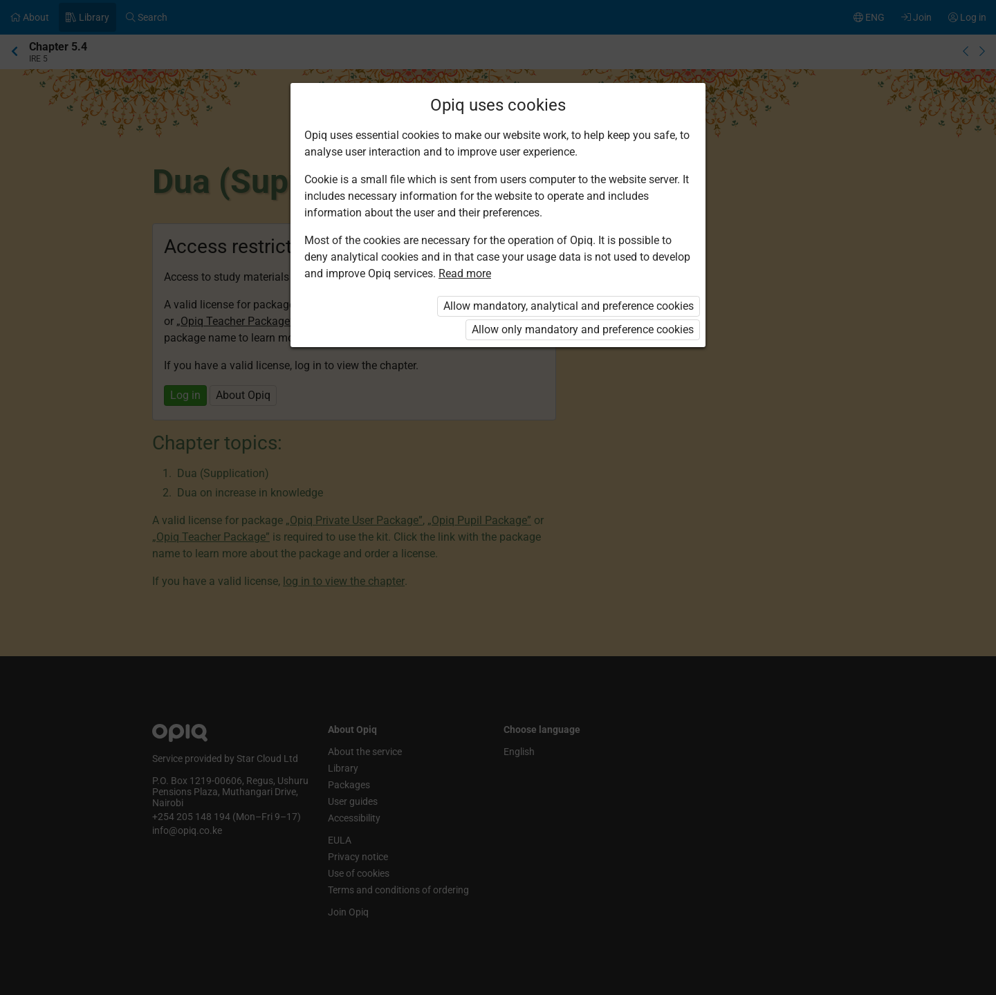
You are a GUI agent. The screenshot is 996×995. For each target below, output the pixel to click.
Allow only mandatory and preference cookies (583, 329)
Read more (465, 273)
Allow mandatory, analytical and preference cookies (568, 306)
